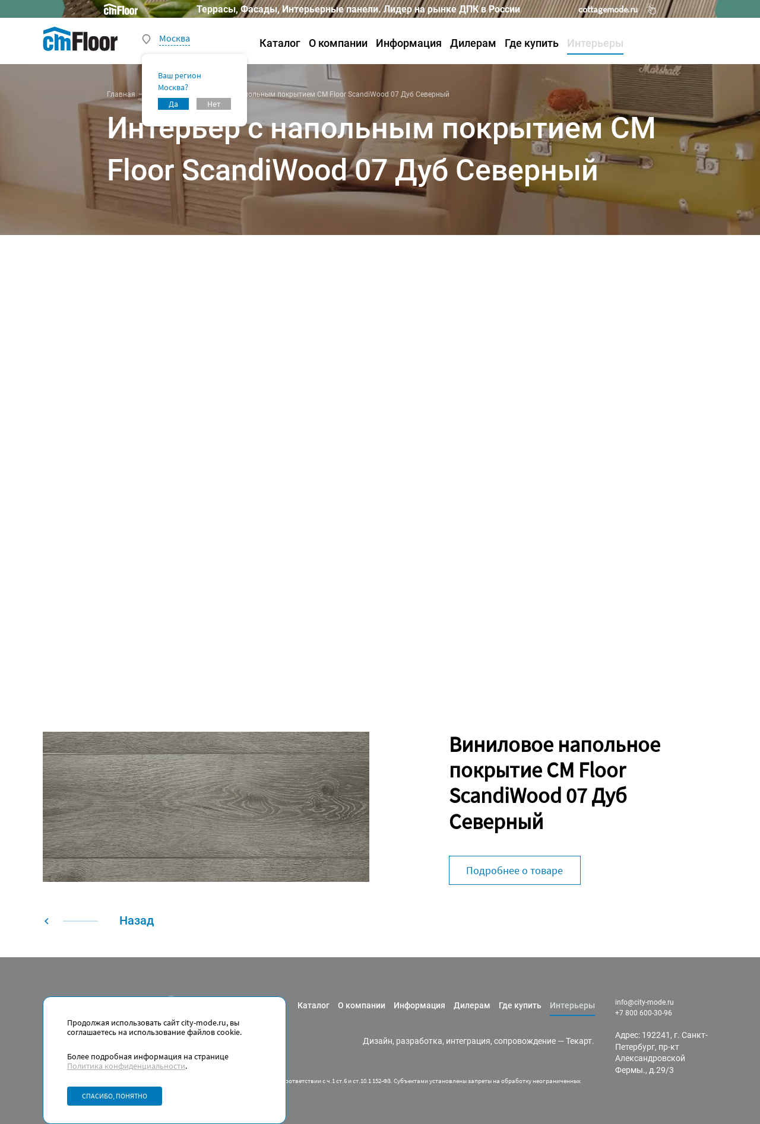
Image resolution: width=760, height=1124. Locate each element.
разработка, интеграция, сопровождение (476, 1041)
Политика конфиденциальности (126, 1066)
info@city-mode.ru (644, 1002)
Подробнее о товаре (514, 870)
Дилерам (473, 43)
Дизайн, (378, 1041)
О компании (338, 43)
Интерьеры (595, 43)
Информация (409, 43)
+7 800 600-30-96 (643, 1013)
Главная (121, 94)
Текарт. (580, 1041)
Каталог (279, 43)
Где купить (532, 43)
